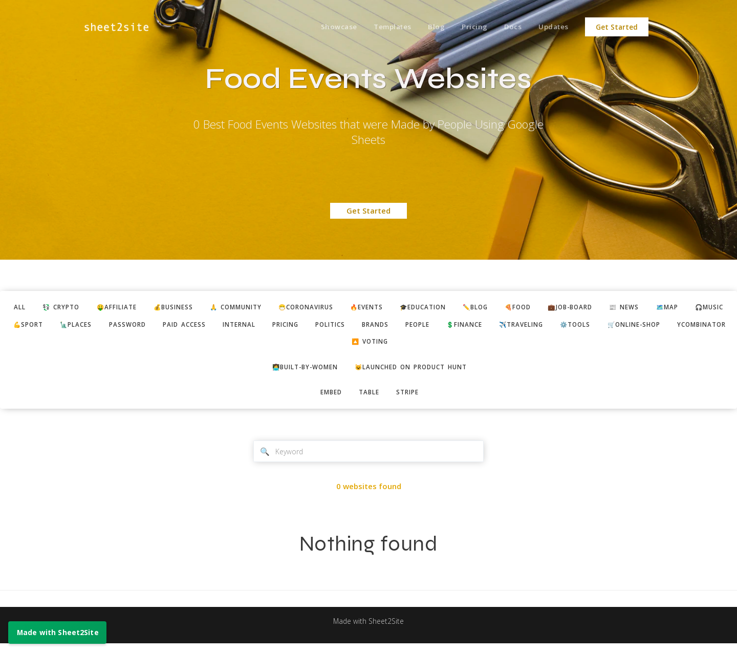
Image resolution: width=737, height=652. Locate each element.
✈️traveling (682, 326)
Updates (552, 27)
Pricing (469, 27)
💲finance (619, 326)
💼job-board (637, 307)
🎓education (475, 307)
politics (471, 326)
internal (370, 326)
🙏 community (268, 307)
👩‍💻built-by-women (299, 371)
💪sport (141, 326)
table (369, 398)
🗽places (194, 326)
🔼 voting (470, 345)
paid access (311, 326)
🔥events (413, 307)
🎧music (91, 326)
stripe (411, 398)
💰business (199, 307)
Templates (383, 27)
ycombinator (405, 345)
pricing (422, 326)
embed (327, 398)
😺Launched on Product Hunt (416, 371)
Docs (509, 27)
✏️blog (533, 307)
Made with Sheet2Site (368, 630)
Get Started (617, 27)
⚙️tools (265, 345)
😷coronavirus (346, 307)
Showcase (327, 27)
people (567, 326)
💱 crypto (75, 307)
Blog (429, 27)
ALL (30, 307)
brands (521, 326)
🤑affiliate (137, 307)
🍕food (580, 307)
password (249, 326)
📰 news (697, 307)
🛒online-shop (329, 345)
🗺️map (44, 326)
